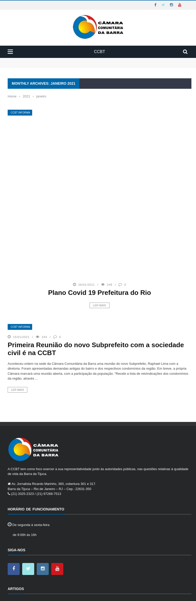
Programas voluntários (33, 566)
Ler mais (99, 225)
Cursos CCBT (27, 552)
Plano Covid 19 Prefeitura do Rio (99, 212)
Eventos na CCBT (30, 559)
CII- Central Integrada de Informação (44, 545)
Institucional (31, 593)
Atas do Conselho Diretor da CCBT (42, 531)
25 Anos (23, 524)
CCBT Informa (20, 112)
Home (12, 593)
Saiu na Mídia (27, 573)
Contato (52, 593)
